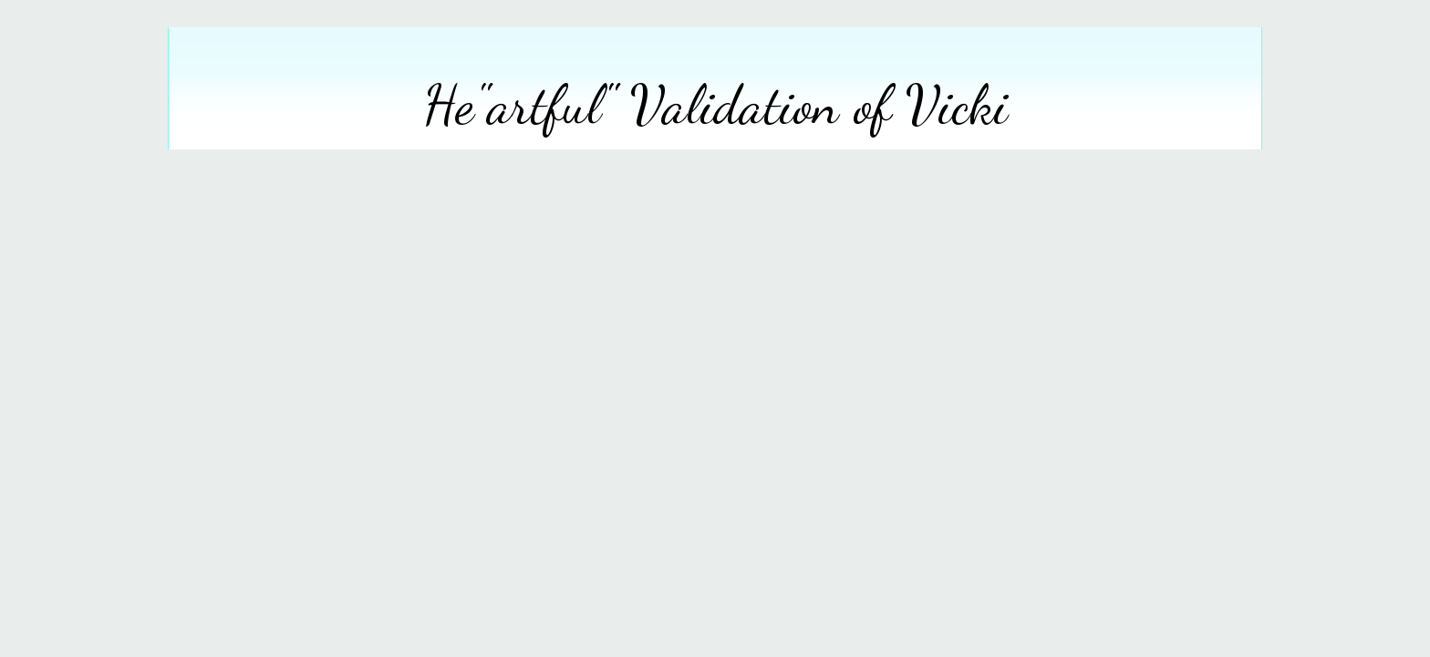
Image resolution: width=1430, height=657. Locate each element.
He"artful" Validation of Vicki (715, 105)
